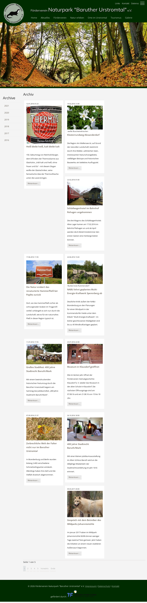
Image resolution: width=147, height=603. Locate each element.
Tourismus (116, 17)
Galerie (128, 17)
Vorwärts (44, 568)
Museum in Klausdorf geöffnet (83, 366)
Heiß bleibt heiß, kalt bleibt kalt (42, 146)
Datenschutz (137, 3)
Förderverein (60, 17)
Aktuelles (45, 17)
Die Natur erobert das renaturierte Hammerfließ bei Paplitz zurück (42, 291)
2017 (6, 133)
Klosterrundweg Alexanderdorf (83, 134)
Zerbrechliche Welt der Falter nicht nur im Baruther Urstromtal (41, 447)
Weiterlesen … (34, 183)
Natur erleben (77, 17)
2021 (6, 105)
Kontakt (125, 3)
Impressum (91, 586)
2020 (6, 112)
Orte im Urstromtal (97, 17)
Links (117, 3)
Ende (53, 568)
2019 (6, 119)
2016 (6, 140)
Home (34, 17)
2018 (6, 126)
